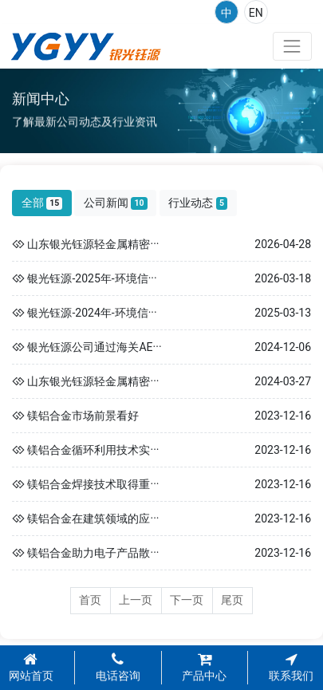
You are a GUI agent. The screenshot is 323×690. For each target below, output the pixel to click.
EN (256, 12)
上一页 (135, 599)
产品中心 (204, 668)
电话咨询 (118, 668)
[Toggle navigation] (292, 46)
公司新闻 (116, 203)
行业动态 (197, 203)
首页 (90, 599)
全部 (42, 203)
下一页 (186, 599)
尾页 (232, 599)
